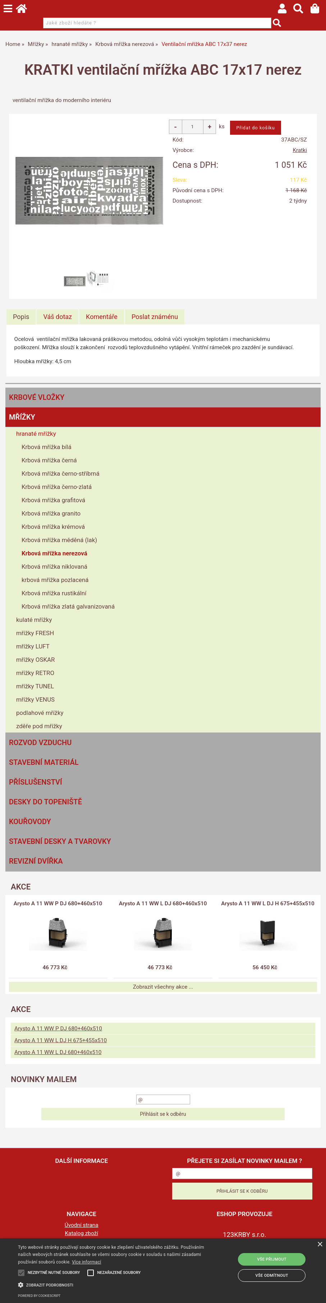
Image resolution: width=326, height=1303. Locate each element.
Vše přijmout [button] (271, 1259)
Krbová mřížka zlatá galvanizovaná (68, 606)
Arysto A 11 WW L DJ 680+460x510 (163, 903)
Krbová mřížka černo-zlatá (57, 486)
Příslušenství (35, 782)
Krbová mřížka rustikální (54, 593)
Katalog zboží (81, 1233)
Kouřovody (30, 821)
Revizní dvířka (36, 861)
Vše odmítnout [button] (272, 1275)
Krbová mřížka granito (51, 513)
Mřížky (22, 417)
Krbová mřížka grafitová (53, 500)
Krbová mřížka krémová (53, 526)
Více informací (86, 1262)
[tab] (21, 316)
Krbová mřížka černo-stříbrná (61, 473)
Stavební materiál (44, 762)
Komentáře (102, 316)
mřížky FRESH (35, 633)
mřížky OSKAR (35, 659)
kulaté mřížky (34, 619)
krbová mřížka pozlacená (55, 579)
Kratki (300, 150)
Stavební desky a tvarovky (60, 841)
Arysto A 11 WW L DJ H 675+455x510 (267, 903)
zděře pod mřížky (39, 726)
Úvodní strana (81, 1225)
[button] (112, 1284)
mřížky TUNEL (35, 686)
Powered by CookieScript (39, 1296)
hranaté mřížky (36, 433)
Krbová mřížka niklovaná (54, 566)
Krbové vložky (36, 397)
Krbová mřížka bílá (47, 446)
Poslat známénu (155, 316)
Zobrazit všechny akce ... (163, 987)
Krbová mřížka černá (49, 460)
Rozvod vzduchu (40, 742)
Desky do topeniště (45, 802)
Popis (21, 316)
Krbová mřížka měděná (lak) (59, 540)
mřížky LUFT (33, 646)
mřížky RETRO (35, 672)
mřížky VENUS (35, 699)
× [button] (319, 1244)
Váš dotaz (57, 316)
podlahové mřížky (40, 712)
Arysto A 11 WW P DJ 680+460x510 (58, 903)
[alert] (163, 1270)
